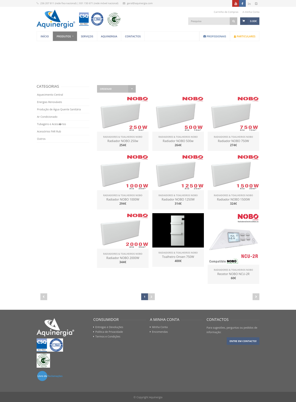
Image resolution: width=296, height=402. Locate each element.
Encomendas (160, 332)
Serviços (87, 36)
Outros (41, 139)
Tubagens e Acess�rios (51, 124)
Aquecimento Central (50, 94)
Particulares (244, 36)
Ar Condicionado (47, 116)
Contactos (133, 36)
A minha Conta (251, 12)
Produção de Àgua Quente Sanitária (59, 109)
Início (45, 36)
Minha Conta (160, 327)
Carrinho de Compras (226, 12)
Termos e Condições (107, 336)
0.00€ (253, 21)
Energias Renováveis (49, 102)
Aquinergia (109, 36)
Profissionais (214, 36)
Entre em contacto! (243, 341)
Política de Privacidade (109, 332)
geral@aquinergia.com (140, 3)
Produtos (64, 36)
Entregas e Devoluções (109, 327)
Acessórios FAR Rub (49, 131)
